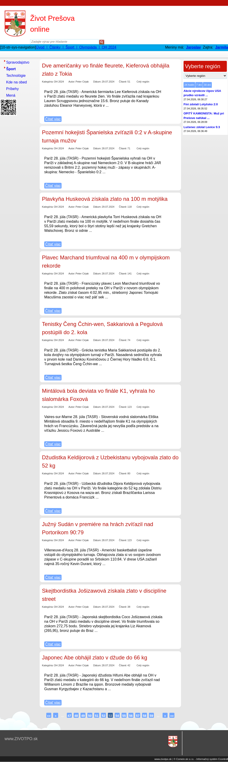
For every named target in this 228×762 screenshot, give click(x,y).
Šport (11, 69)
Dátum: (97, 81)
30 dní (207, 84)
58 (144, 716)
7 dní (199, 84)
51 (96, 716)
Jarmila (221, 47)
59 (151, 716)
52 (103, 716)
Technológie (16, 75)
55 (124, 716)
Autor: (71, 81)
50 (90, 716)
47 (69, 716)
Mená (10, 95)
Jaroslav (193, 47)
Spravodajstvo (17, 62)
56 (131, 716)
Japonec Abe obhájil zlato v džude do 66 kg (94, 657)
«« (49, 716)
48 (76, 716)
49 (83, 716)
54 (117, 716)
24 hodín (189, 84)
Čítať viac (53, 119)
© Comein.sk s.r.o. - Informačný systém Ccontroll (201, 759)
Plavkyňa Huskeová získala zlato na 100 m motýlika (105, 199)
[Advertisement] (18, 185)
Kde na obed (16, 82)
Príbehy (12, 89)
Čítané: (123, 81)
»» (172, 716)
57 (138, 716)
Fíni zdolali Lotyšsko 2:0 (201, 104)
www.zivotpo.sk (162, 759)
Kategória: (47, 81)
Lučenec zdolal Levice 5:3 (202, 127)
